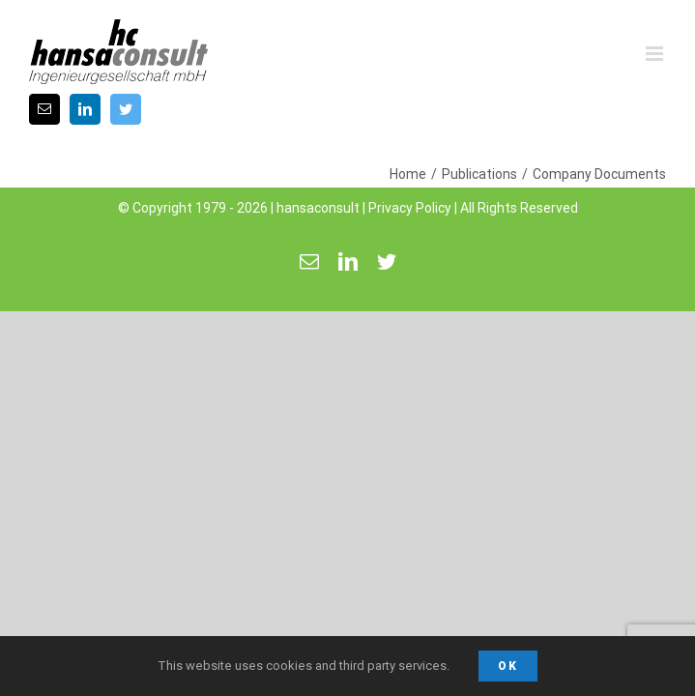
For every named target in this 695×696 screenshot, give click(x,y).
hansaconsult (318, 191)
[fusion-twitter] (125, 109)
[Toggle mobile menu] (656, 54)
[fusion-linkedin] (85, 109)
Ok (508, 666)
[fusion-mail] (44, 109)
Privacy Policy (409, 191)
